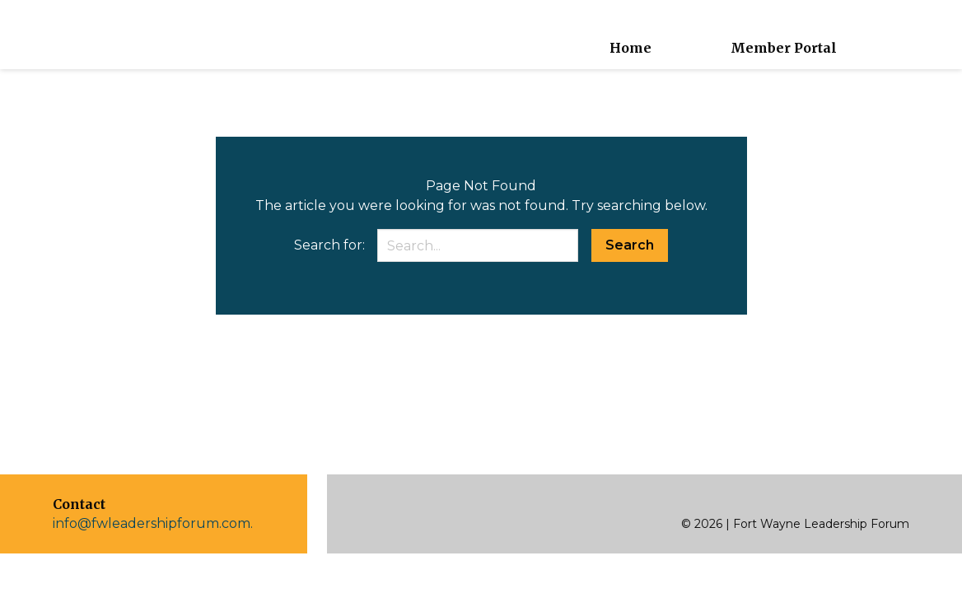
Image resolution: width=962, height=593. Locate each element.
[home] (86, 34)
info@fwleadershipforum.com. (153, 523)
